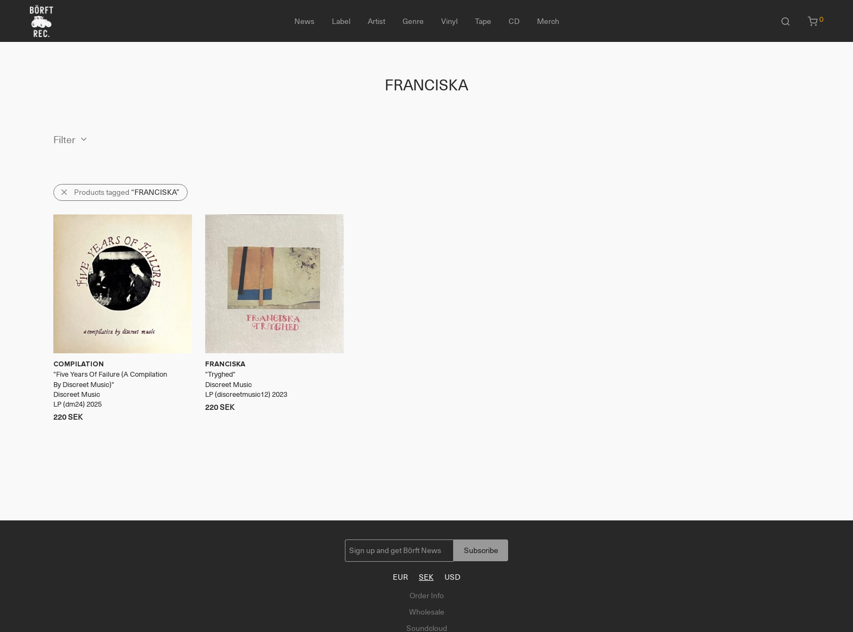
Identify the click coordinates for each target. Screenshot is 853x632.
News (304, 21)
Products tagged (127, 192)
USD (452, 577)
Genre (413, 21)
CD (514, 21)
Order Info (427, 595)
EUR (400, 577)
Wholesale (426, 612)
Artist (376, 21)
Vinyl (449, 21)
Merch (548, 21)
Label (341, 21)
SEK (426, 577)
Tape (483, 21)
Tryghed (220, 374)
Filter (64, 139)
